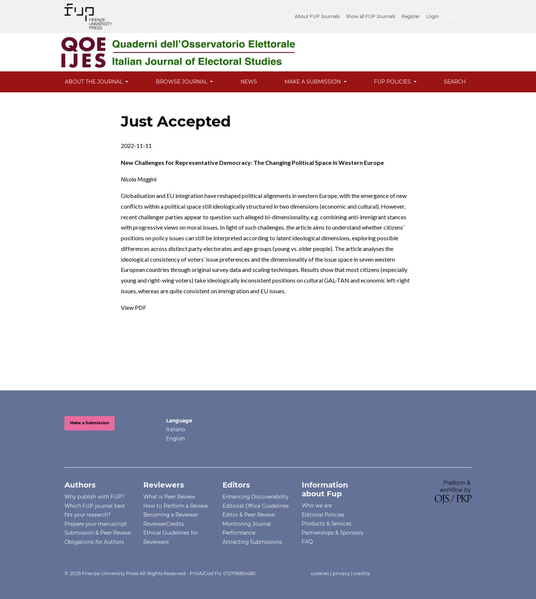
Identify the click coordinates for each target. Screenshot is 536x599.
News (249, 81)
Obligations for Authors (94, 542)
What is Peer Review (169, 497)
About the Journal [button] (94, 81)
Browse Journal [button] (182, 81)
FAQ (307, 542)
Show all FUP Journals (370, 16)
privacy (341, 573)
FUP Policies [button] (393, 81)
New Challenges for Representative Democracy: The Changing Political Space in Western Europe (252, 162)
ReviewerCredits (163, 524)
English (458, 15)
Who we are (317, 505)
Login (432, 16)
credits (362, 573)
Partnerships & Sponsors (332, 533)
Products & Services (326, 524)
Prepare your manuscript (95, 524)
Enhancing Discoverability (255, 497)
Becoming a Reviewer (170, 515)
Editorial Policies (323, 515)
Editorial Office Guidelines (256, 506)
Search (455, 81)
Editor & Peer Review (249, 515)
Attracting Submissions (252, 542)
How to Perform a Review (175, 506)
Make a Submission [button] (313, 81)
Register (411, 16)
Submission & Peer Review (97, 533)
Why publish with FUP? (94, 497)
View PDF (133, 307)
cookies (320, 573)
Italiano (175, 429)
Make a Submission (89, 423)
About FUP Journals (317, 16)
